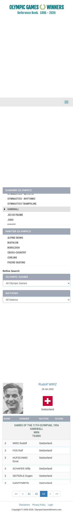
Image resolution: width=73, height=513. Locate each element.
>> (56, 493)
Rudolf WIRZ (47, 384)
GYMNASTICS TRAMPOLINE (21, 203)
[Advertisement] (36, 58)
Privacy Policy (38, 505)
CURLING (12, 257)
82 (36, 493)
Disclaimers (24, 505)
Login (50, 505)
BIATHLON (12, 242)
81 (29, 493)
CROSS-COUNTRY (16, 252)
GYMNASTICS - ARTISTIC (20, 193)
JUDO (10, 219)
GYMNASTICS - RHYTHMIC (21, 198)
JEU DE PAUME (15, 214)
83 (43, 493)
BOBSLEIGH (13, 247)
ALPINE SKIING (15, 237)
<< (16, 493)
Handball (13, 209)
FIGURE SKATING (16, 262)
